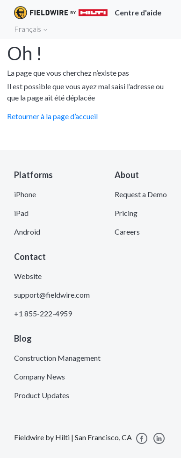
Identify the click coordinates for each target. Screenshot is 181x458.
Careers (127, 231)
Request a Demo (141, 194)
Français (31, 28)
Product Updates (41, 395)
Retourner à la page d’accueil (52, 116)
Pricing (126, 212)
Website (28, 276)
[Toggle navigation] (162, 28)
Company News (39, 376)
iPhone (25, 194)
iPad (21, 212)
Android (27, 231)
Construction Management (57, 357)
